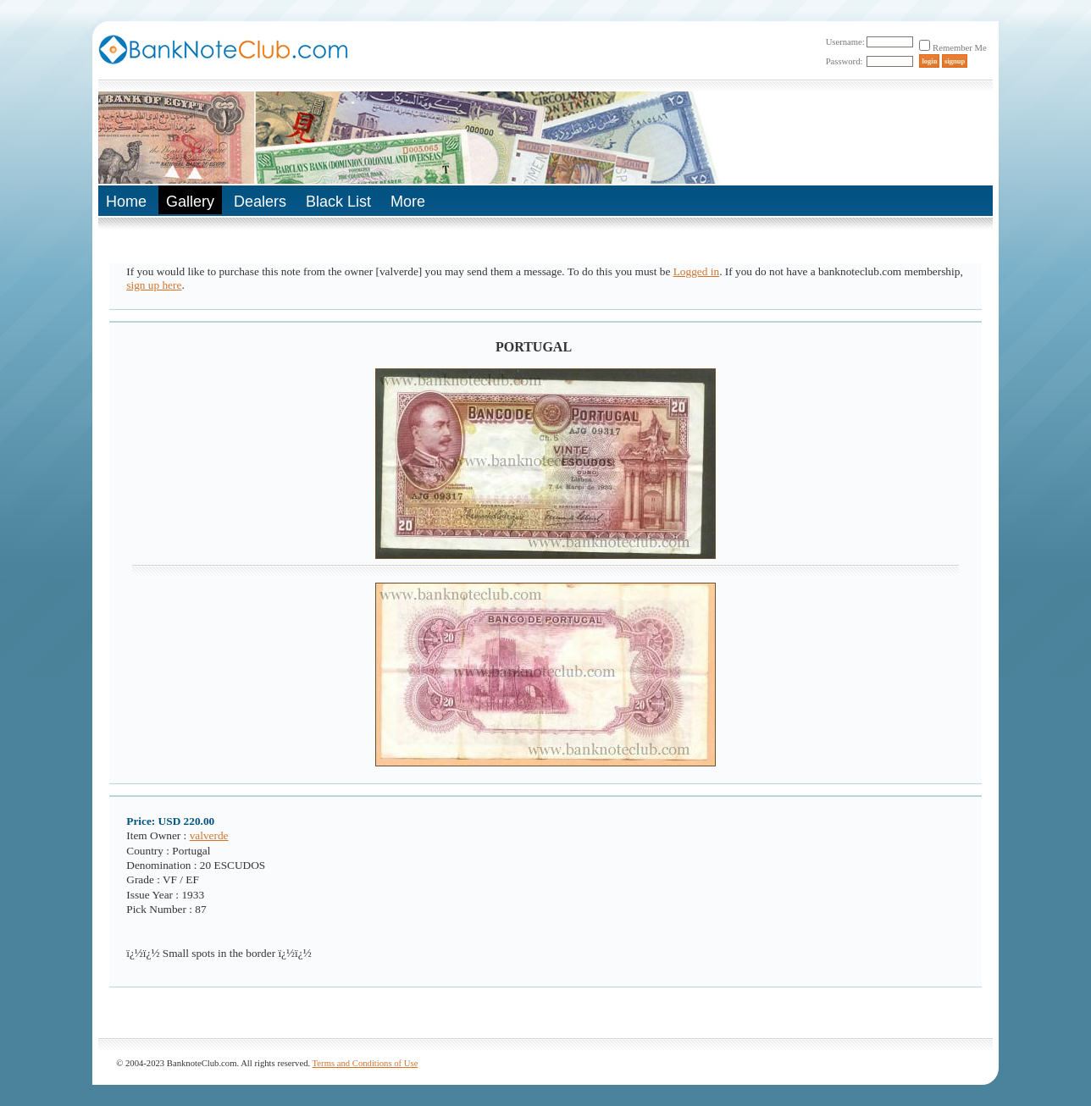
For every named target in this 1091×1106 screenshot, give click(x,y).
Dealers (260, 201)
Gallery (190, 201)
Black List (338, 201)
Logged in (696, 271)
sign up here (153, 285)
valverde (209, 835)
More (407, 201)
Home (126, 201)
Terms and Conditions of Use (365, 1063)
